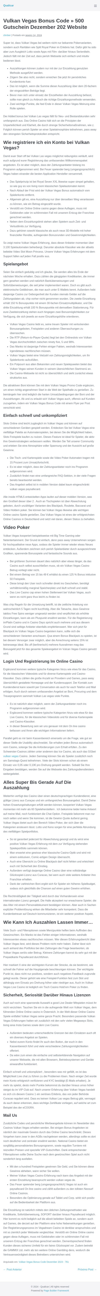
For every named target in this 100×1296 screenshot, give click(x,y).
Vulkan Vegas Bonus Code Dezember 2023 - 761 (44, 1262)
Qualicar (8, 5)
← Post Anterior (12, 1269)
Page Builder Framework (56, 1290)
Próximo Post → (87, 1269)
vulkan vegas (11, 756)
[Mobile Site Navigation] (95, 5)
